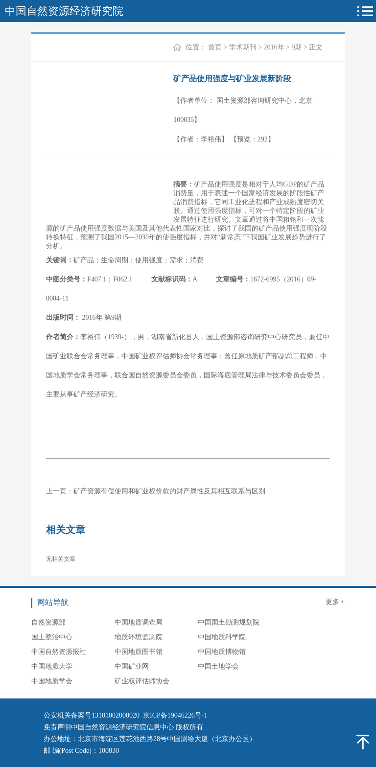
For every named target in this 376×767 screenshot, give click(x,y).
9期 (296, 47)
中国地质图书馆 (139, 651)
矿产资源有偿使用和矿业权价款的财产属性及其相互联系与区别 (169, 491)
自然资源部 (48, 622)
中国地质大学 (51, 666)
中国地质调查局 (139, 622)
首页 (215, 47)
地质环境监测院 (139, 637)
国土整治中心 (51, 637)
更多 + (335, 601)
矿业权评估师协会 (142, 681)
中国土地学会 (218, 666)
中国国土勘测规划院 (228, 622)
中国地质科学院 (222, 637)
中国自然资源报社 (58, 651)
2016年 (274, 47)
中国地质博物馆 (222, 651)
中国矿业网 (132, 666)
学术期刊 (243, 47)
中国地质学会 (51, 681)
